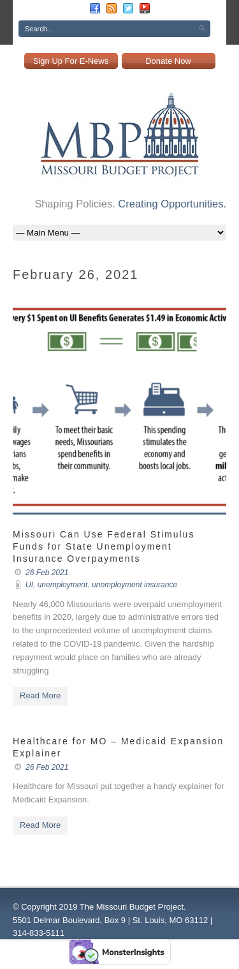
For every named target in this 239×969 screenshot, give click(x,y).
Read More (40, 695)
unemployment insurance (134, 584)
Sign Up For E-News (70, 61)
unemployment (63, 584)
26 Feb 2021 (46, 572)
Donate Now (168, 61)
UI (29, 584)
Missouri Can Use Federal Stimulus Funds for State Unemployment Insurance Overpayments (103, 546)
